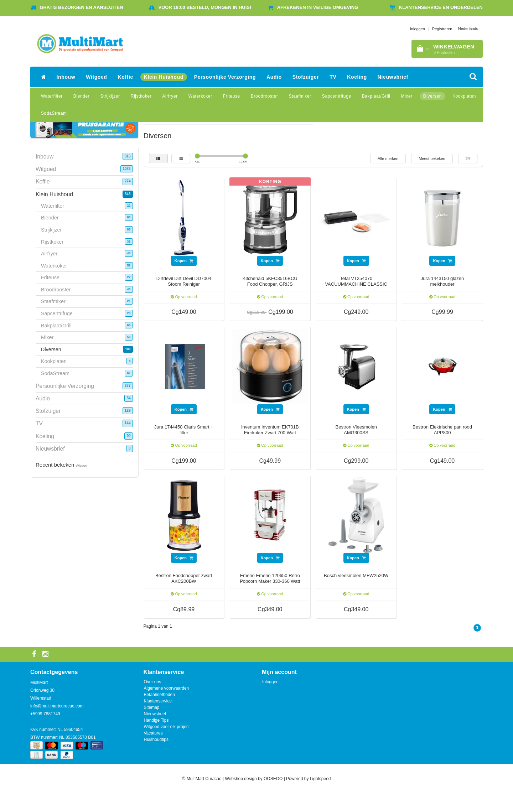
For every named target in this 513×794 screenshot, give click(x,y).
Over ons (152, 681)
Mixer (406, 96)
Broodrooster (264, 96)
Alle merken (388, 158)
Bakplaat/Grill (376, 96)
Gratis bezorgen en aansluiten (81, 7)
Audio (274, 77)
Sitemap (152, 707)
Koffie (125, 77)
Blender (81, 96)
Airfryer (169, 96)
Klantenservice (158, 701)
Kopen (184, 261)
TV (333, 77)
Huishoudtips (156, 739)
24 (468, 158)
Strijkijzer (110, 96)
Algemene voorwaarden (166, 688)
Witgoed (96, 77)
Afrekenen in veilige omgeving (317, 7)
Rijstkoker (141, 96)
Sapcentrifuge (336, 96)
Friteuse (231, 96)
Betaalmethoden (159, 694)
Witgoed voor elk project (167, 726)
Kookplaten (464, 96)
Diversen (432, 96)
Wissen (81, 465)
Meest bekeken (432, 158)
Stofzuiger (305, 77)
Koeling (357, 77)
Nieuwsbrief (393, 77)
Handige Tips (156, 720)
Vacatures (153, 733)
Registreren (442, 29)
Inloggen (417, 29)
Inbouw (66, 77)
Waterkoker (200, 96)
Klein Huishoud (163, 77)
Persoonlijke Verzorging (225, 77)
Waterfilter (52, 96)
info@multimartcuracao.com (57, 706)
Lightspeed (320, 778)
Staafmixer (300, 96)
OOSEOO (273, 778)
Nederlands (468, 28)
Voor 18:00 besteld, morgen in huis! (205, 7)
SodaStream (54, 113)
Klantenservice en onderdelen (441, 7)
